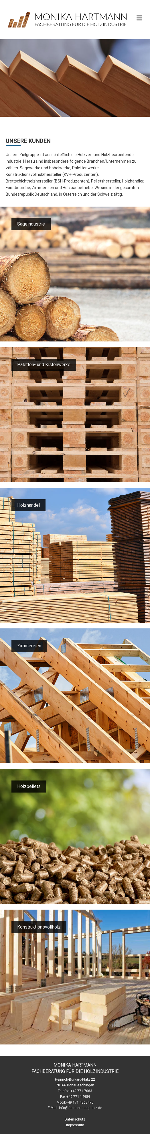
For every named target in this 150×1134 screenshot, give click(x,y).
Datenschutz (75, 1119)
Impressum (75, 1125)
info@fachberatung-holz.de (80, 1108)
